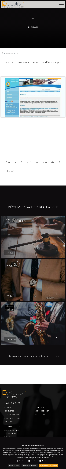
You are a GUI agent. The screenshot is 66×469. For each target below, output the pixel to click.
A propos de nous (42, 411)
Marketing (44, 461)
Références (9, 53)
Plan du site (12, 403)
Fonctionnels (23, 461)
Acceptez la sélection (29, 465)
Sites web (7, 407)
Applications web (11, 415)
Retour (10, 171)
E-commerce (9, 411)
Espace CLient (40, 415)
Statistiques (34, 461)
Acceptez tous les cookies (48, 465)
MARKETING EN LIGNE (12, 418)
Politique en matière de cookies (39, 458)
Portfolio (39, 407)
